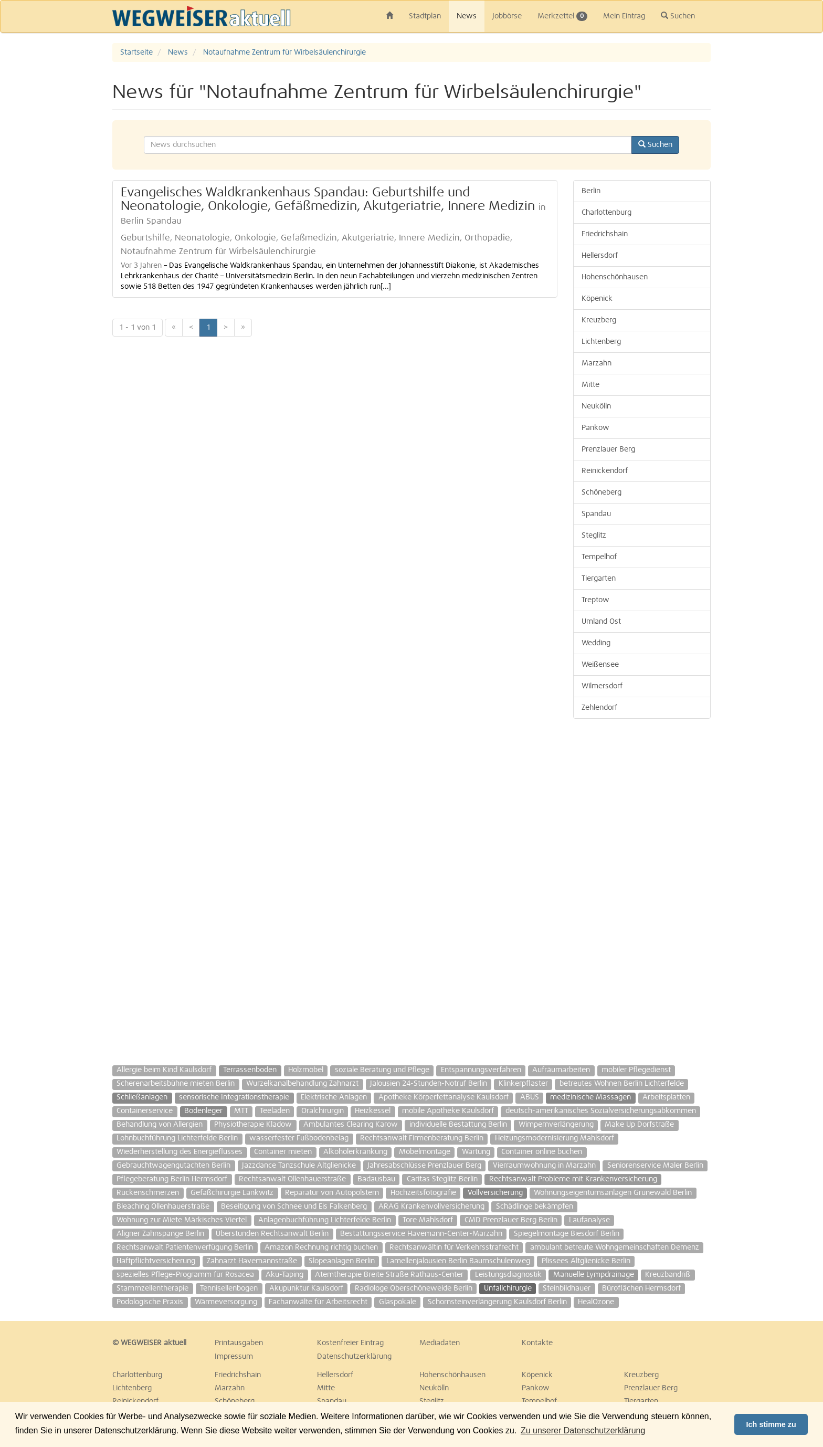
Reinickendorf (605, 471)
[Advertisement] (642, 886)
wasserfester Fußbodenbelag (299, 1138)
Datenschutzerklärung (354, 1356)
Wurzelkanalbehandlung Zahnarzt (302, 1083)
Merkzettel (562, 16)
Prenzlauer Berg (608, 449)
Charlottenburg (606, 212)
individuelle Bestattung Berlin (458, 1124)
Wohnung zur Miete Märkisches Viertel (182, 1220)
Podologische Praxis (150, 1302)
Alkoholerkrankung (355, 1152)
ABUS (529, 1097)
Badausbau (376, 1179)
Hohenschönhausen (615, 277)
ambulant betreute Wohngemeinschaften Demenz (614, 1247)
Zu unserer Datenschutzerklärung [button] (583, 1430)
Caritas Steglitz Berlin (442, 1179)
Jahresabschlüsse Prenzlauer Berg (424, 1165)
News (467, 16)
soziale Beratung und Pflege (382, 1070)
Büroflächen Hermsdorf (641, 1288)
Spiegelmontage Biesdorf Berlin (566, 1234)
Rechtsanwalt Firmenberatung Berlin (421, 1138)
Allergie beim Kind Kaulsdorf (164, 1070)
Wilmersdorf (602, 686)
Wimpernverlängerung (556, 1124)
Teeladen (275, 1111)
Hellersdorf (600, 255)
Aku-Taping (284, 1274)
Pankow (595, 428)
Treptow (595, 600)
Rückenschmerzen (148, 1193)
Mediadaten (439, 1343)
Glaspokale (397, 1302)
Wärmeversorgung (226, 1302)
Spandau (596, 514)
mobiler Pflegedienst (636, 1070)
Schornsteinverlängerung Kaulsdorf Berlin (497, 1302)
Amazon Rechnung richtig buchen (321, 1247)
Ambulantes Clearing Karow (350, 1124)
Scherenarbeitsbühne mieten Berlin (176, 1083)
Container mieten (283, 1152)
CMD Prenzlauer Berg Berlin (511, 1220)
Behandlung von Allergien (160, 1124)
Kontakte (537, 1343)
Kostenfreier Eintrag (350, 1343)
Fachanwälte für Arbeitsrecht (318, 1302)
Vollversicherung (495, 1193)
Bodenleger (203, 1111)
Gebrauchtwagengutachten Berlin (173, 1165)
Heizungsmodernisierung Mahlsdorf (554, 1138)
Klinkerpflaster (523, 1083)
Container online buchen (541, 1152)
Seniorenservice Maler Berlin (655, 1165)
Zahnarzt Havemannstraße (252, 1261)
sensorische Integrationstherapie (234, 1097)
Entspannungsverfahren (481, 1070)
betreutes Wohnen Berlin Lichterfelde (622, 1083)
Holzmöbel (305, 1070)
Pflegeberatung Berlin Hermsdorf (172, 1179)
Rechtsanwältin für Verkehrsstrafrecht (454, 1247)
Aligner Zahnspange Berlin (160, 1234)
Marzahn (596, 363)
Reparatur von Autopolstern (332, 1193)
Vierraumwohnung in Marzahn (544, 1165)
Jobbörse (507, 16)
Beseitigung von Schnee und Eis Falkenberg (294, 1206)
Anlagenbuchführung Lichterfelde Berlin (324, 1220)
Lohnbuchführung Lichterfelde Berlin (177, 1138)
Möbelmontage (424, 1152)
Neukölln (596, 406)
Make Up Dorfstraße (639, 1124)
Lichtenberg (601, 341)
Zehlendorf (599, 707)
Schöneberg (601, 492)
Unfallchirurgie (508, 1288)
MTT (241, 1111)
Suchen (678, 16)
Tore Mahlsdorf (428, 1220)
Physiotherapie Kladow (253, 1124)
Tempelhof (599, 557)
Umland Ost (601, 621)
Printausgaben (239, 1343)
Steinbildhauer (566, 1288)
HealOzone (596, 1302)
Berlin (591, 191)
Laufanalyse (589, 1220)
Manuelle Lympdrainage (593, 1274)
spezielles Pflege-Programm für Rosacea (185, 1274)
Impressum (234, 1356)
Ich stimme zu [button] (771, 1424)
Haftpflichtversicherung (156, 1261)
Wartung (476, 1152)
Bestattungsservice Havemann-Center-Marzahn (421, 1234)
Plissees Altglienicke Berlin (586, 1261)
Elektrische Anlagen (334, 1097)
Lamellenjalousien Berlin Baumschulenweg (458, 1261)
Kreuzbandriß (667, 1274)
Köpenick (597, 298)
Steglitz (594, 535)
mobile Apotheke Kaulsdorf (448, 1111)
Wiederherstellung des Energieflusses (179, 1152)
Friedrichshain (605, 234)
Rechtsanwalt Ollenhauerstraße (292, 1179)
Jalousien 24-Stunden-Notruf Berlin (428, 1083)
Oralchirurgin (322, 1111)
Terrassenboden (250, 1070)
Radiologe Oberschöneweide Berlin (413, 1288)
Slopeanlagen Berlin (342, 1261)
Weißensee (600, 664)
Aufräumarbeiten (561, 1070)
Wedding (596, 643)
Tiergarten (599, 578)
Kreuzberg (599, 320)
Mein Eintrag (624, 16)
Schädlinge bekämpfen (534, 1206)
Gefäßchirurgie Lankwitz (232, 1193)
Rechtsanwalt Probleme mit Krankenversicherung (573, 1179)
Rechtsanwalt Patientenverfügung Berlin (185, 1247)
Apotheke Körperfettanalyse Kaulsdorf (443, 1097)
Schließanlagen (142, 1097)
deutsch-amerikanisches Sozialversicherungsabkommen (600, 1111)
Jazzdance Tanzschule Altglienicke (299, 1165)
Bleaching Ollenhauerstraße (163, 1206)
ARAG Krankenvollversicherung (431, 1206)
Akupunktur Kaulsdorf (306, 1288)
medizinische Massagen (590, 1097)
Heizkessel (373, 1111)
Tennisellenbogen (229, 1288)
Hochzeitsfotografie (423, 1193)
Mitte (590, 385)
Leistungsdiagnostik (508, 1274)
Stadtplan (425, 16)
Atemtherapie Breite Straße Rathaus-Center (389, 1274)
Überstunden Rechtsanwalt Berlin (272, 1234)
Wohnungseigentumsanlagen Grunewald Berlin (613, 1193)
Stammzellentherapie (152, 1288)
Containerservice (145, 1111)
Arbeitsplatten (666, 1097)
